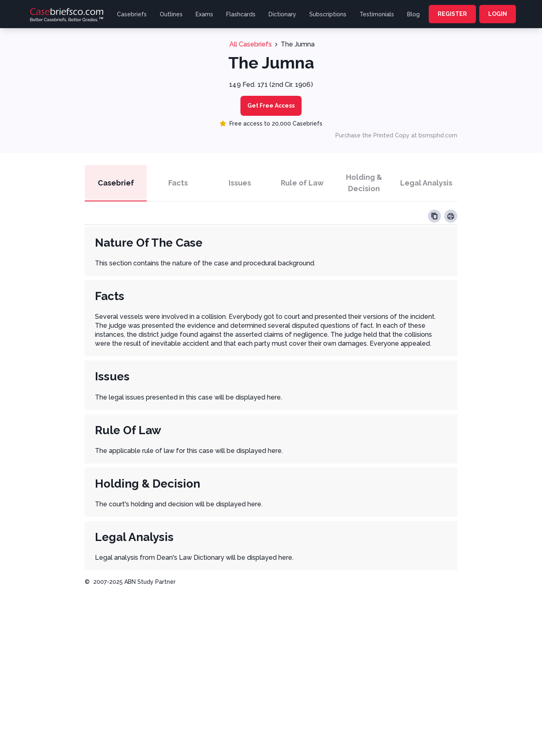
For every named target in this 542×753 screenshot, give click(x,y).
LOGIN (497, 14)
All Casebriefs (250, 44)
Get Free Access (271, 105)
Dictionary (282, 14)
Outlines (171, 14)
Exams (204, 14)
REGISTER (452, 14)
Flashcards (241, 14)
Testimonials (376, 14)
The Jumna (298, 44)
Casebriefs (132, 14)
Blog (413, 14)
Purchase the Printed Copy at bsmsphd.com (396, 135)
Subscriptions (327, 14)
